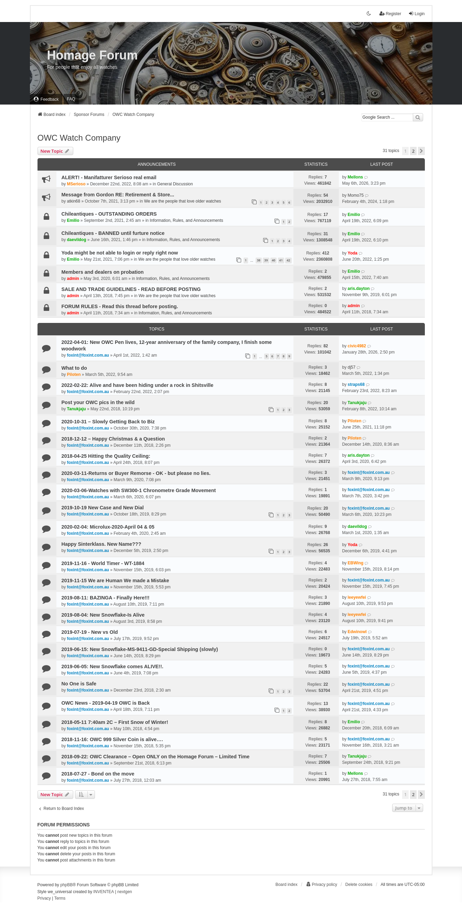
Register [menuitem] (390, 13)
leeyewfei (357, 597)
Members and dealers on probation (103, 272)
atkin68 (73, 201)
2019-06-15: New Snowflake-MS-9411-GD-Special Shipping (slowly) (140, 649)
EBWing (356, 563)
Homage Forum (92, 55)
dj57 (352, 367)
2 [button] (413, 151)
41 (281, 260)
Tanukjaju (76, 408)
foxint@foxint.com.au (88, 355)
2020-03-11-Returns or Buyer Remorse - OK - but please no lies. (136, 473)
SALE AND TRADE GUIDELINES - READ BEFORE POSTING (131, 289)
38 (258, 260)
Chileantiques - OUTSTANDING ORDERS (109, 214)
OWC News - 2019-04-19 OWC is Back (106, 703)
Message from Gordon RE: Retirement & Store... (118, 194)
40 (273, 260)
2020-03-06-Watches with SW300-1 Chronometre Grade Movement (139, 490)
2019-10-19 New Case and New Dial (103, 507)
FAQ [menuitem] (71, 99)
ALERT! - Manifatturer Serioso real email (109, 177)
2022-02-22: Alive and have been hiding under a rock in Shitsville (138, 385)
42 (288, 260)
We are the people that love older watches (182, 201)
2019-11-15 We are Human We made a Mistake (115, 580)
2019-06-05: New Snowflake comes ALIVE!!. (112, 666)
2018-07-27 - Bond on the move (98, 774)
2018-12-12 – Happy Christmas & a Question (113, 439)
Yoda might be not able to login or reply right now (120, 253)
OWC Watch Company (79, 137)
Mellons (355, 177)
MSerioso (76, 184)
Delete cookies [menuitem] (359, 884)
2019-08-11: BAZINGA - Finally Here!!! (106, 597)
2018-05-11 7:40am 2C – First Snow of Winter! (115, 722)
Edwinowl (357, 631)
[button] (421, 151)
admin (73, 278)
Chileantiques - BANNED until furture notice (113, 233)
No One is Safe (79, 683)
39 (266, 260)
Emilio (73, 220)
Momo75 (356, 195)
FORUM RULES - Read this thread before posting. (120, 306)
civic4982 (357, 346)
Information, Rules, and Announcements (186, 220)
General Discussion (175, 184)
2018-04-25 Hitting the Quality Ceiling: (106, 456)
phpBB (66, 884)
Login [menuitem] (416, 13)
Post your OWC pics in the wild (98, 402)
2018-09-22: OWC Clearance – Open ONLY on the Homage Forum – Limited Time (156, 756)
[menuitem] (46, 99)
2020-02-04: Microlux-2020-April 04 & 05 (108, 527)
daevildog (76, 239)
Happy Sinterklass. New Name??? (101, 544)
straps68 (356, 384)
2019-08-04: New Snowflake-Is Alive (103, 615)
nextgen (124, 891)
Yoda (352, 253)
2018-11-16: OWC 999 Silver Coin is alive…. (112, 739)
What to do (74, 368)
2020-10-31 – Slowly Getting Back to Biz (108, 421)
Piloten (74, 374)
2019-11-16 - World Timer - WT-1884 (103, 563)
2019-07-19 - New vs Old (90, 632)
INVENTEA (103, 891)
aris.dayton (359, 288)
